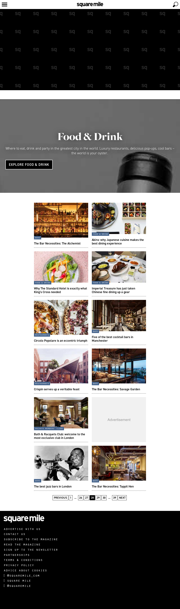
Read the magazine (22, 544)
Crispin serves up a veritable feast (57, 389)
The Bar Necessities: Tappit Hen (113, 486)
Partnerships (17, 554)
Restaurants (42, 334)
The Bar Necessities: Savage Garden (116, 389)
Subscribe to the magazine (31, 539)
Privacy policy (19, 565)
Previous (60, 498)
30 (104, 498)
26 (80, 498)
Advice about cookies (25, 570)
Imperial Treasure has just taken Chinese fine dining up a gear (113, 290)
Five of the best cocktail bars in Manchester (112, 339)
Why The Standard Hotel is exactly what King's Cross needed (60, 290)
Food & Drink (90, 136)
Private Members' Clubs (49, 428)
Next (122, 498)
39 (114, 498)
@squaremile (17, 585)
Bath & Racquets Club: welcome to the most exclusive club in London (59, 436)
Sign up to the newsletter (31, 549)
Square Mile (17, 580)
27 (86, 498)
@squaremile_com (22, 575)
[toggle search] (175, 4)
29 (98, 498)
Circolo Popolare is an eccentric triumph (60, 340)
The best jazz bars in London (53, 486)
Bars (37, 237)
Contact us (14, 533)
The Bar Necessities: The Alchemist (57, 243)
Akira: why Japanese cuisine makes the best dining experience (118, 242)
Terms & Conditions (23, 559)
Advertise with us (22, 528)
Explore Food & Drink (29, 164)
